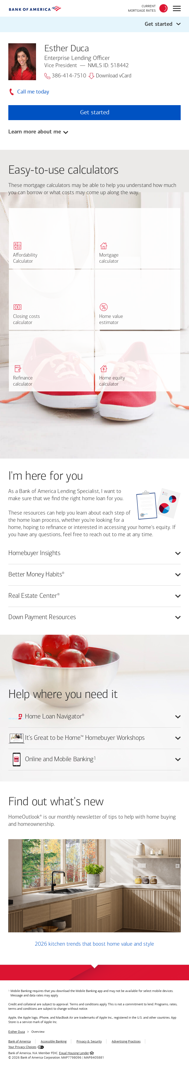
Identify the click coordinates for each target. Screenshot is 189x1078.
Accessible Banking (54, 1041)
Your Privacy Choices (22, 1047)
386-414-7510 (65, 76)
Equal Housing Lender (74, 1053)
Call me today (33, 91)
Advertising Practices (126, 1041)
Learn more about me (34, 132)
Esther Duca (16, 1032)
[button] (94, 24)
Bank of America (19, 1041)
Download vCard (109, 76)
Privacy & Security (89, 1041)
